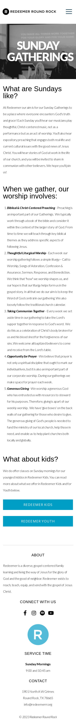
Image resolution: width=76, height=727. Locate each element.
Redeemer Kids (38, 504)
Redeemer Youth (38, 521)
